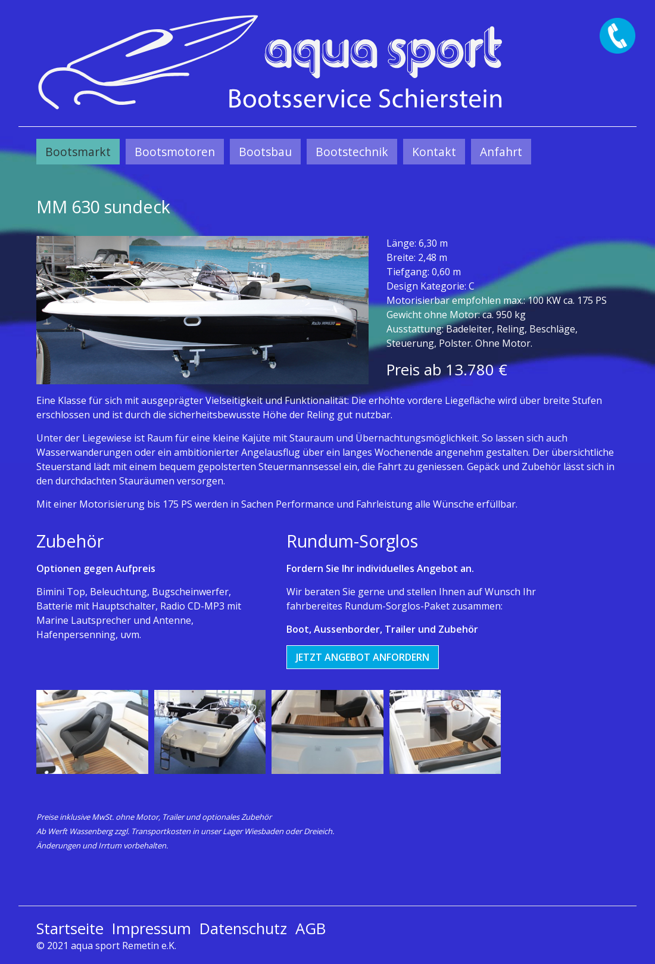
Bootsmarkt (78, 152)
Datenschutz (243, 928)
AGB (310, 928)
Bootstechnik (352, 152)
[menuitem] (78, 151)
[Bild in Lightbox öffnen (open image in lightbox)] (202, 310)
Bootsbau (265, 152)
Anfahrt (501, 152)
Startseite (70, 928)
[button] (362, 657)
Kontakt (434, 152)
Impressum (151, 928)
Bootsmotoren (175, 152)
